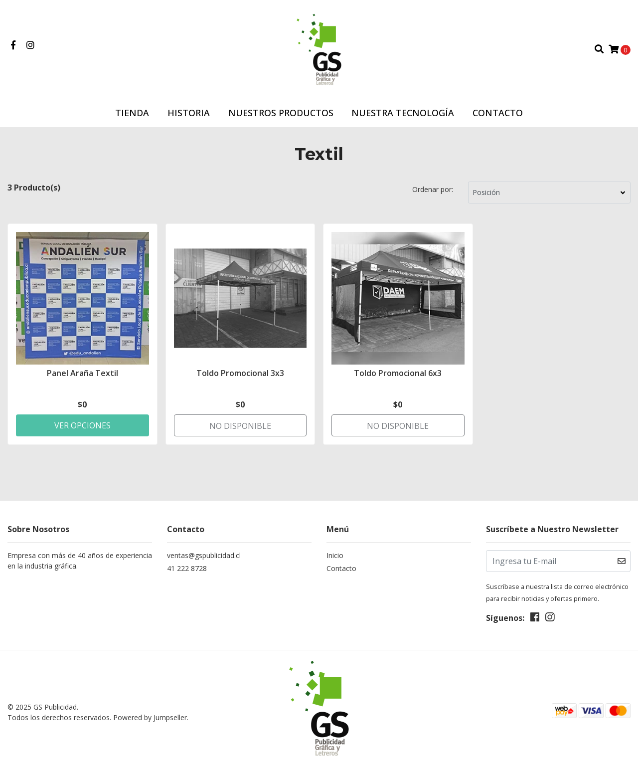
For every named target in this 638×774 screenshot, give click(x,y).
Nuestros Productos (280, 113)
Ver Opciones (82, 425)
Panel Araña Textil (82, 373)
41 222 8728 (187, 568)
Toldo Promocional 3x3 (240, 373)
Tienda (132, 113)
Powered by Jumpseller (150, 717)
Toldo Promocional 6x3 (398, 373)
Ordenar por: (432, 189)
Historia (188, 113)
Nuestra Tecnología (402, 113)
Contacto (498, 113)
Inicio (334, 555)
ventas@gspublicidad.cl (204, 555)
